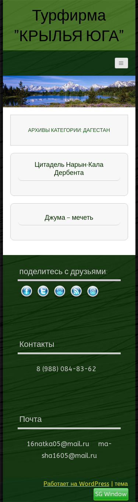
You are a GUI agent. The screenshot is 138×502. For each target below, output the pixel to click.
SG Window (111, 494)
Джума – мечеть (69, 218)
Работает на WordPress (76, 483)
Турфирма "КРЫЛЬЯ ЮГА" (69, 25)
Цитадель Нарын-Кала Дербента (69, 169)
